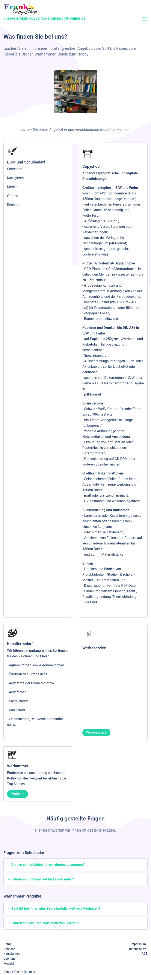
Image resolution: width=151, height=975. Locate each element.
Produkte (17, 794)
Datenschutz (137, 949)
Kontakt (8, 963)
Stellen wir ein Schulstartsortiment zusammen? (48, 865)
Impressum (138, 944)
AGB (145, 953)
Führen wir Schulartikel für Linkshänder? (42, 879)
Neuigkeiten (11, 953)
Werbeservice (96, 732)
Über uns (9, 958)
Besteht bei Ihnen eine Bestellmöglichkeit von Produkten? (55, 908)
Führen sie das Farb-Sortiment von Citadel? (44, 923)
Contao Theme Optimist (19, 972)
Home (7, 944)
